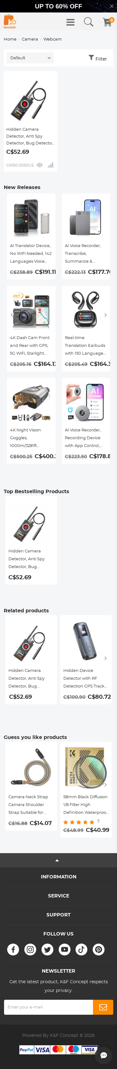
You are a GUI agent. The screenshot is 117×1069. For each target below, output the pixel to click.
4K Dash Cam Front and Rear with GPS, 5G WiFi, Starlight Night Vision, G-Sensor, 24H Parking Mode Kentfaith (30, 346)
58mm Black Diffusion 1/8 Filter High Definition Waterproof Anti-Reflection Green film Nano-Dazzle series (85, 806)
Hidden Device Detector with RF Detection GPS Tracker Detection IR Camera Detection (86, 679)
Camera (30, 39)
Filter (101, 59)
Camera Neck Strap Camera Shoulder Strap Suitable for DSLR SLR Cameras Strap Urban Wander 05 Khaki (29, 806)
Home (10, 39)
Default (17, 58)
